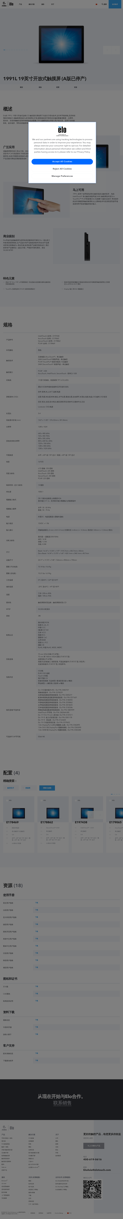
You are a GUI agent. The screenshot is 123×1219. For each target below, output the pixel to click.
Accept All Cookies (62, 162)
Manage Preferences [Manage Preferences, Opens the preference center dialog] (62, 176)
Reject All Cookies (62, 169)
